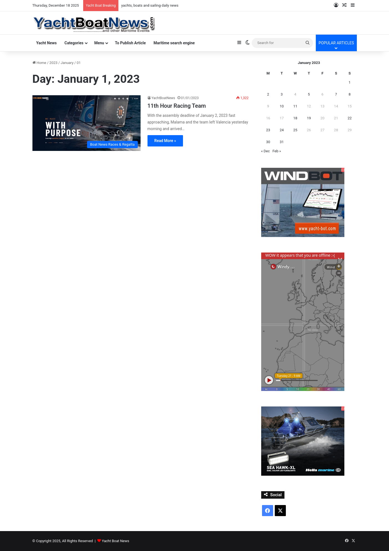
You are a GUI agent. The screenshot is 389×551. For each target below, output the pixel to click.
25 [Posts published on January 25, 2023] (295, 130)
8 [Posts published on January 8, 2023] (349, 94)
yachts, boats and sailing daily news (149, 5)
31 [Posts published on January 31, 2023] (282, 142)
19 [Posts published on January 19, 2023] (309, 118)
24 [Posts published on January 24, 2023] (282, 130)
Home (39, 63)
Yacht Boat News (115, 541)
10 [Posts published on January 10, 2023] (282, 106)
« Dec (265, 151)
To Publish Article (130, 43)
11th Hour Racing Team (177, 105)
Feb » (277, 151)
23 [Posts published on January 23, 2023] (268, 130)
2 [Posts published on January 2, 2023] (268, 94)
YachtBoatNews (163, 98)
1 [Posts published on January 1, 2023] (349, 82)
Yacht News (46, 43)
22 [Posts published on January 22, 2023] (350, 118)
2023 (53, 63)
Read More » (165, 140)
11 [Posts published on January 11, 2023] (295, 106)
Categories (73, 43)
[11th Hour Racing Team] (86, 123)
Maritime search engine (174, 43)
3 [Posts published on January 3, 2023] (282, 94)
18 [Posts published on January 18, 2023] (295, 118)
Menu (99, 43)
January (67, 63)
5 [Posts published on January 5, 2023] (309, 94)
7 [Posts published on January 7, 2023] (336, 94)
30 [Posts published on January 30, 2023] (268, 142)
